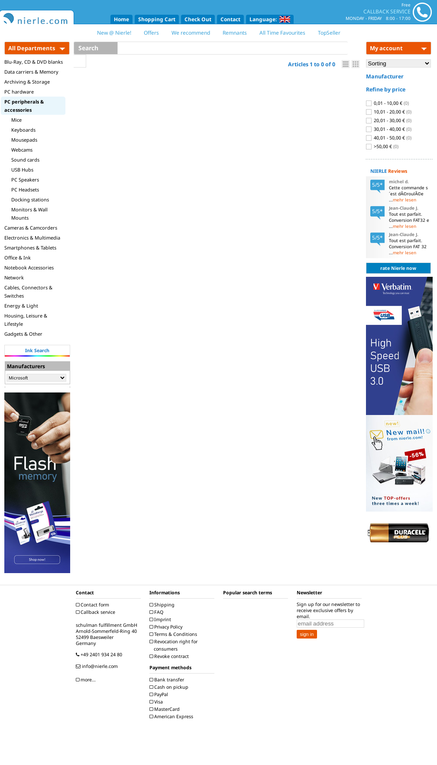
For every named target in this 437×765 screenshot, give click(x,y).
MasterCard (166, 709)
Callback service (96, 612)
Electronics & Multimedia (32, 237)
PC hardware (19, 91)
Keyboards (23, 129)
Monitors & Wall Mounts (29, 213)
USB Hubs (22, 169)
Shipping (163, 605)
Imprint (161, 619)
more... (87, 680)
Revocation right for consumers (174, 645)
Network (14, 277)
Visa (157, 702)
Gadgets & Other (23, 334)
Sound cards (25, 159)
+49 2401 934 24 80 (100, 655)
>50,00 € (382, 146)
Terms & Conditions (174, 634)
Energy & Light (21, 305)
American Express (172, 716)
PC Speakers (25, 179)
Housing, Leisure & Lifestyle (25, 319)
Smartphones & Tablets (30, 247)
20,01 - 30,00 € (388, 120)
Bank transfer (168, 680)
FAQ (157, 612)
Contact (230, 19)
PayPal (160, 694)
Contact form (93, 605)
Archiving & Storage (27, 81)
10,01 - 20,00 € (388, 112)
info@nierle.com (98, 666)
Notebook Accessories (29, 267)
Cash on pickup (170, 687)
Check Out (198, 19)
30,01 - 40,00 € (388, 129)
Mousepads (24, 139)
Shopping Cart (156, 19)
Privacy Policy (167, 627)
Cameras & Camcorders (30, 227)
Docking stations (30, 199)
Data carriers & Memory (31, 71)
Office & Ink (17, 257)
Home (121, 19)
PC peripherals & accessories (24, 105)
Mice (16, 120)
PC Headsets (25, 189)
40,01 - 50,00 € (388, 138)
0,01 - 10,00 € (387, 103)
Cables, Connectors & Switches (28, 291)
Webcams (21, 149)
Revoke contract (170, 656)
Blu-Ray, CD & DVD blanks (33, 61)
